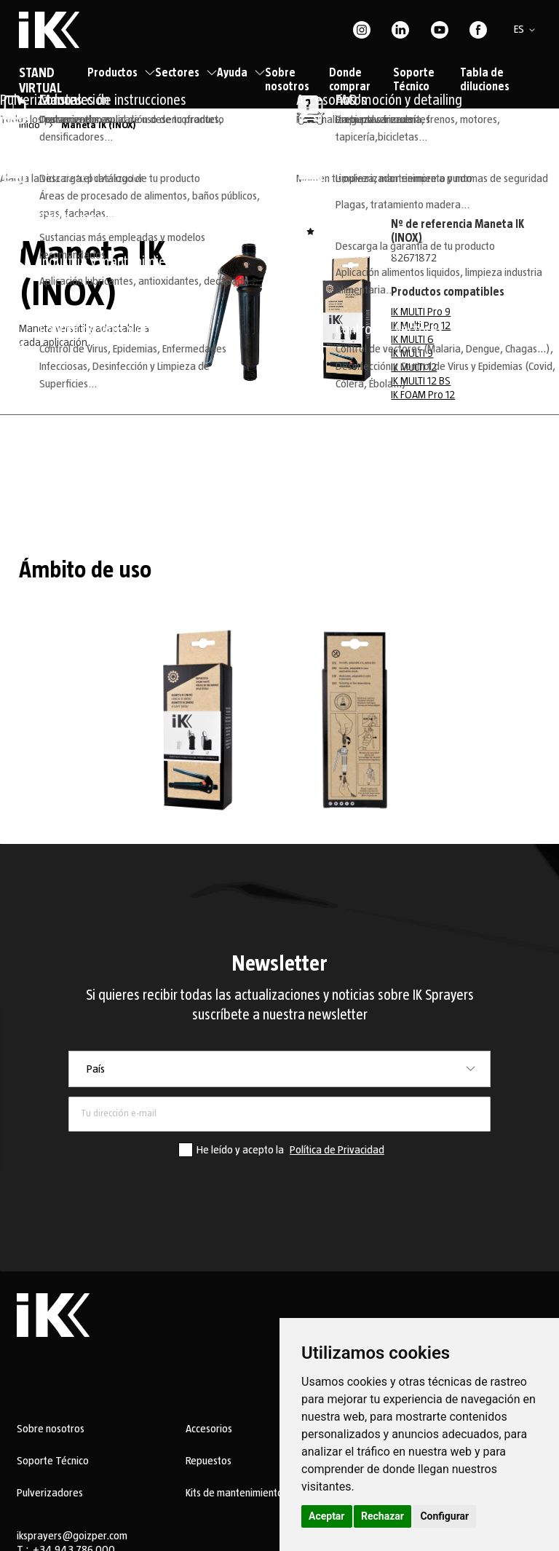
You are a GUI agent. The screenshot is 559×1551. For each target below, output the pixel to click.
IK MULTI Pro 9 (421, 311)
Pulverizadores (50, 1493)
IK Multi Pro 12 (421, 325)
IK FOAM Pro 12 (423, 394)
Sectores (186, 73)
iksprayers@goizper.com (72, 1536)
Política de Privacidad (337, 1150)
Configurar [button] (444, 1516)
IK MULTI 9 (412, 353)
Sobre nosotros (287, 79)
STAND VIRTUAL (40, 81)
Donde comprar (349, 79)
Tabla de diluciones (485, 79)
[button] (527, 30)
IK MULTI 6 (412, 339)
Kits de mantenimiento (234, 1493)
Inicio (30, 125)
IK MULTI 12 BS (421, 381)
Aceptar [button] (327, 1516)
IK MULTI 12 (414, 367)
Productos (121, 73)
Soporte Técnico (414, 79)
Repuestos (208, 1461)
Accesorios (209, 1428)
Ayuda (241, 73)
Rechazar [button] (382, 1516)
